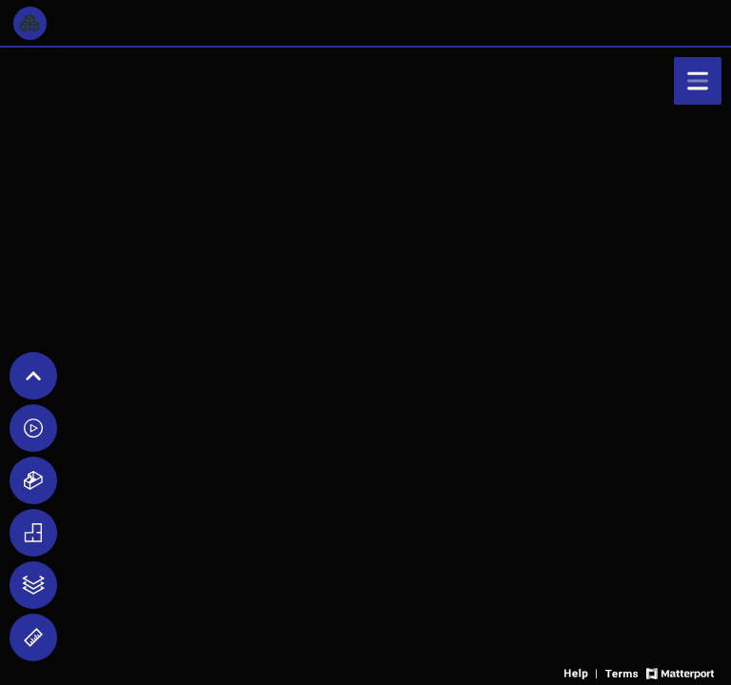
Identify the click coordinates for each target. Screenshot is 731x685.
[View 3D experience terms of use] (623, 672)
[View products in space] (697, 81)
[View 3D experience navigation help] (582, 672)
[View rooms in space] (30, 23)
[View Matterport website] (680, 672)
